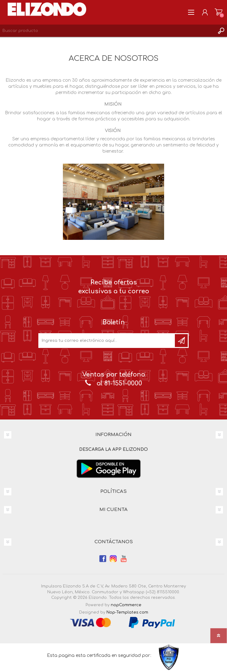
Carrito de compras (218, 12)
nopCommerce (126, 605)
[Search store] (107, 31)
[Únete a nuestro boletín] (107, 340)
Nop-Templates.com (127, 612)
